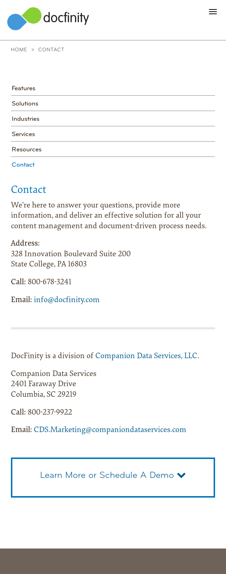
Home (19, 50)
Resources (26, 149)
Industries (25, 119)
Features (23, 88)
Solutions (25, 103)
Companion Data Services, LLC (146, 356)
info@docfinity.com (67, 300)
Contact (23, 165)
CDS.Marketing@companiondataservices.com (110, 430)
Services (23, 134)
